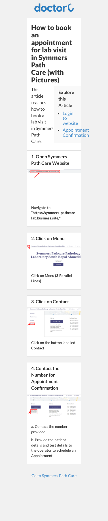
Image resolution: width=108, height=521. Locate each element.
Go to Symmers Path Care (54, 475)
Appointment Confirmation (76, 132)
